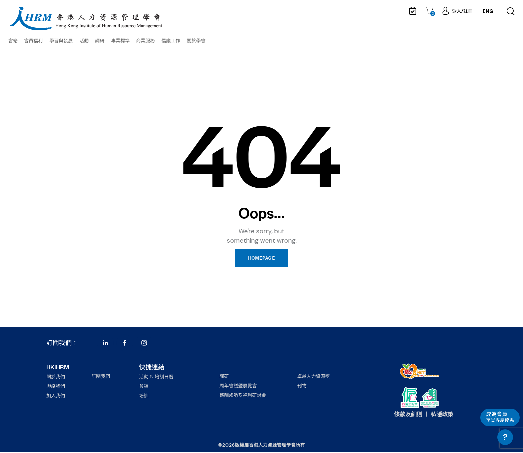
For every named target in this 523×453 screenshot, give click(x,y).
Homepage (261, 258)
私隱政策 (442, 415)
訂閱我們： (62, 343)
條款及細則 (408, 415)
